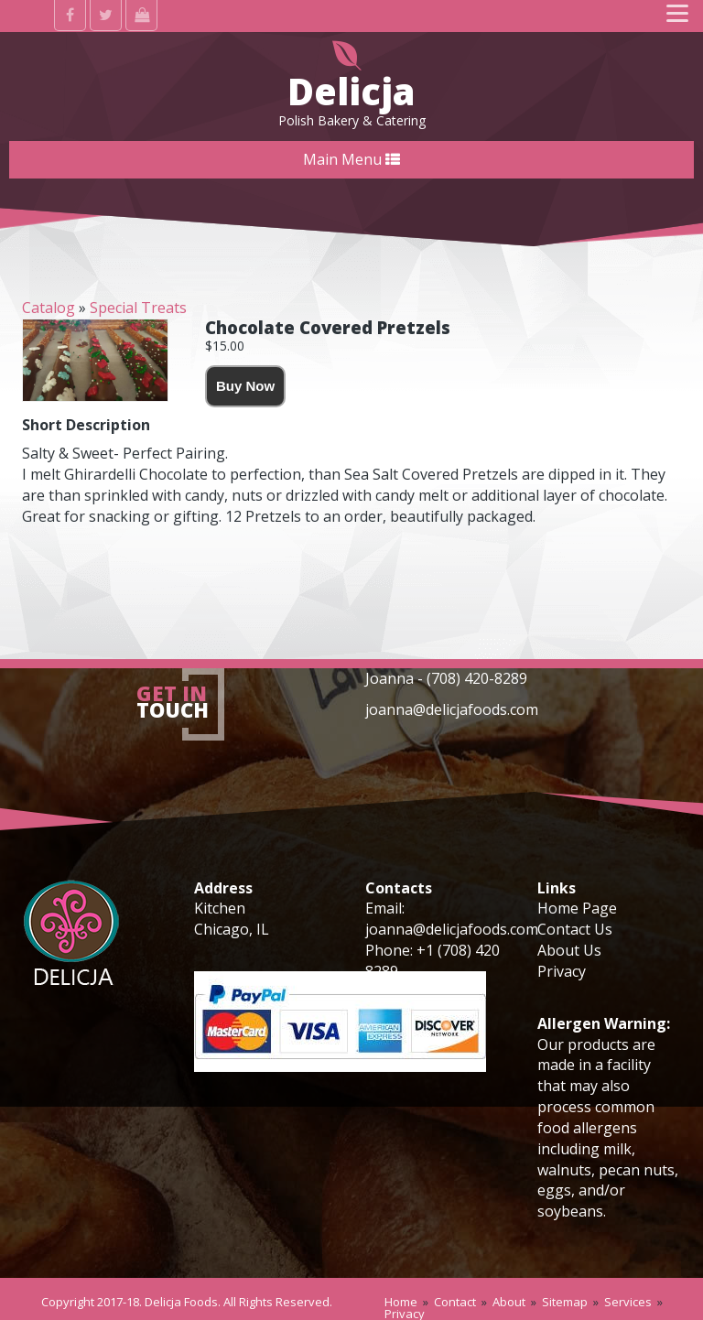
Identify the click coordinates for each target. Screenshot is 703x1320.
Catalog (48, 308)
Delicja (351, 91)
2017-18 (118, 1301)
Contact (455, 1301)
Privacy (561, 971)
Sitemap (565, 1301)
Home (400, 1301)
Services (628, 1301)
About (508, 1301)
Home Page (577, 908)
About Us (569, 950)
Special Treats (138, 308)
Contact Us (574, 929)
